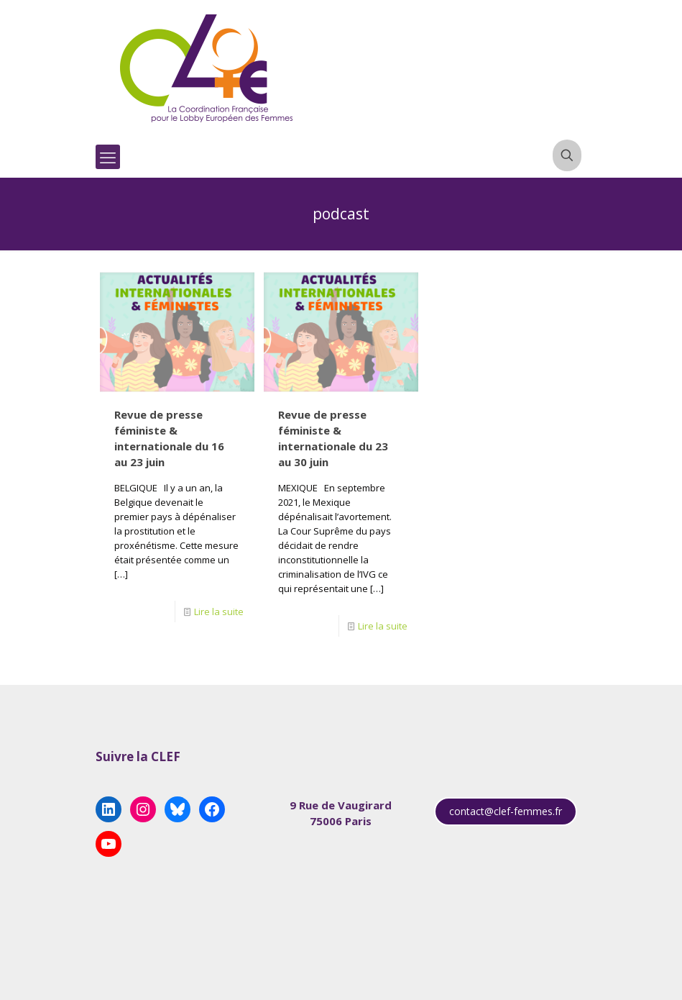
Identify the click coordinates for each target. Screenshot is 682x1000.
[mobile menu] (108, 157)
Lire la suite (219, 611)
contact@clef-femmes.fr (505, 811)
